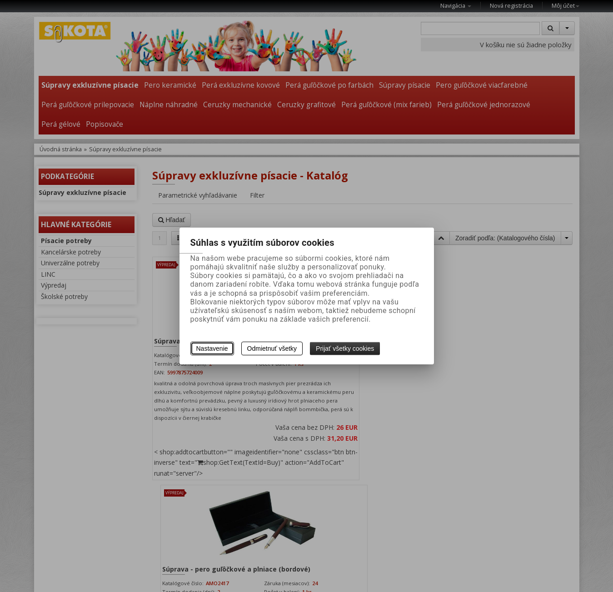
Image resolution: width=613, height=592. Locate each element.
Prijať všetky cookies (345, 348)
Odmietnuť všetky (272, 348)
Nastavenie (212, 348)
